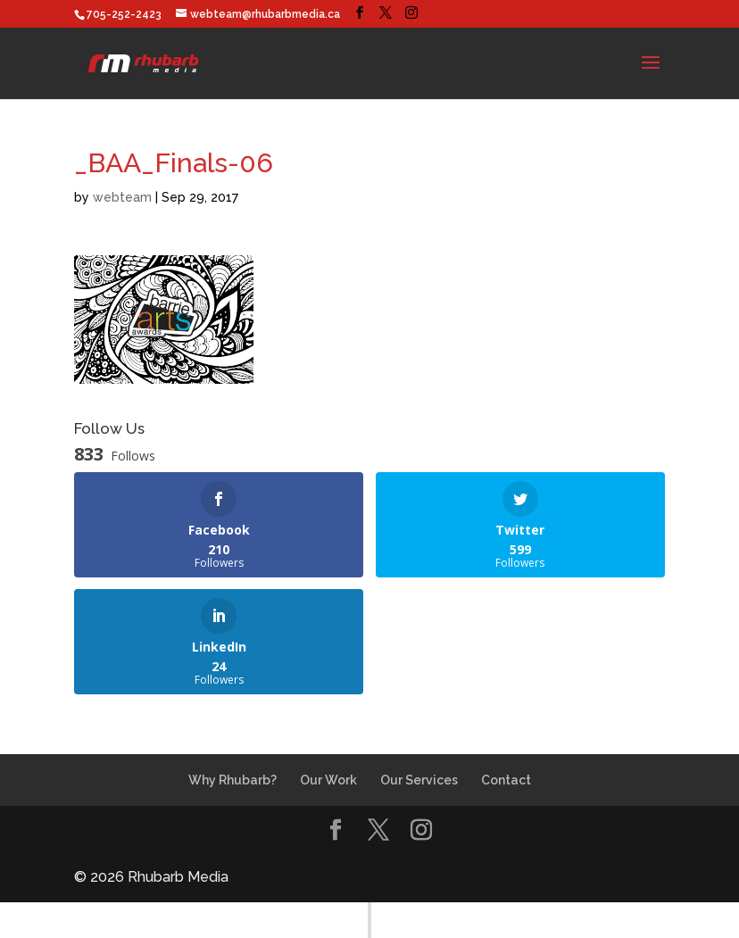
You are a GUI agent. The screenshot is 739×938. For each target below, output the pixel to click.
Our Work (328, 780)
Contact (506, 780)
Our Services (419, 780)
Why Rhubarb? (232, 780)
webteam (122, 197)
